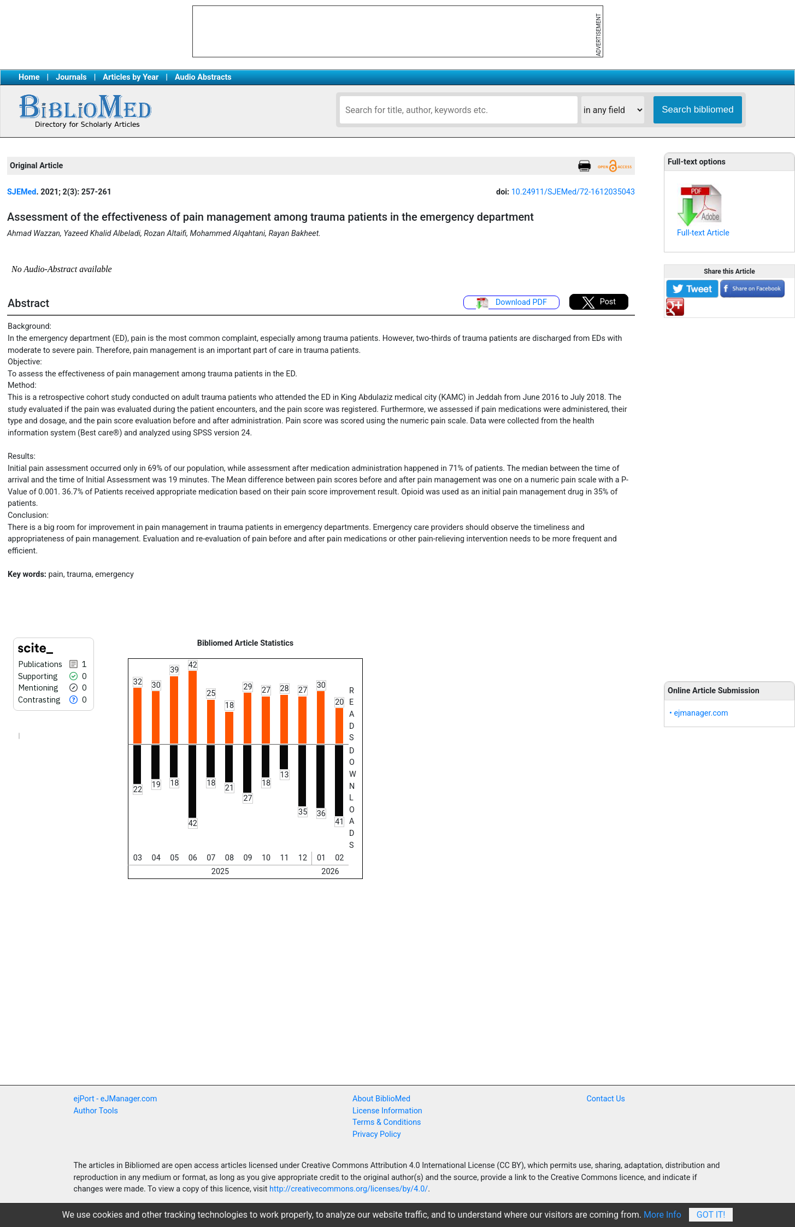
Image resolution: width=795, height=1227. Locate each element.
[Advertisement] (729, 493)
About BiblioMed (381, 1099)
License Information (387, 1111)
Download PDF (511, 303)
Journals (71, 77)
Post (599, 303)
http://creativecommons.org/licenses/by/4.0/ (348, 1189)
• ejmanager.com (698, 713)
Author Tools (96, 1111)
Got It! (711, 1215)
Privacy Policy (376, 1134)
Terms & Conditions (386, 1122)
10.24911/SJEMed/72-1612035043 (573, 192)
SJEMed (21, 192)
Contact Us (605, 1099)
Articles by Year (130, 77)
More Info (662, 1215)
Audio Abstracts (203, 77)
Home (29, 77)
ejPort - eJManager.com (115, 1099)
